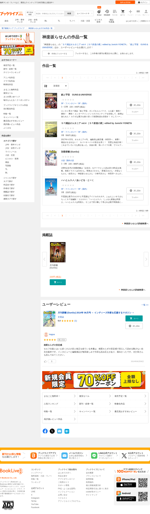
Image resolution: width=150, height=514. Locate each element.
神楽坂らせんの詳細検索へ (136, 223)
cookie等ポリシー (93, 492)
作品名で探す (9, 185)
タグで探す (8, 181)
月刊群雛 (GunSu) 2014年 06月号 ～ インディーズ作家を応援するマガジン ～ (96, 312)
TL (59, 21)
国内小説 (70, 160)
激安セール (8, 93)
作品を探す (62, 476)
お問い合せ (62, 495)
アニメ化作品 (9, 77)
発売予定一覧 (9, 65)
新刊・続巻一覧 (10, 69)
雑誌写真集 (111, 21)
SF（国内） (83, 103)
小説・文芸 (85, 21)
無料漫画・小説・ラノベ (41, 476)
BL (46, 21)
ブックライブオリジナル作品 (15, 105)
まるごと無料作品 (10, 90)
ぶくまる (7, 128)
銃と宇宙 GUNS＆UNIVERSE (76, 94)
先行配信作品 (9, 109)
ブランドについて (93, 476)
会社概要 (89, 473)
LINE (33, 491)
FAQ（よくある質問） (67, 489)
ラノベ (72, 21)
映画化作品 (8, 84)
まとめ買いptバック (11, 97)
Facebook (35, 507)
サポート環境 (63, 485)
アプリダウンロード (66, 479)
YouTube (34, 504)
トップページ (36, 473)
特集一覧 (7, 114)
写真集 (8, 166)
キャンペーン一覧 (10, 117)
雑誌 (7, 162)
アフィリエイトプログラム (69, 501)
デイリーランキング (11, 72)
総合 (6, 21)
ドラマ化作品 (9, 81)
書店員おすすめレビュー (13, 121)
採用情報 (89, 479)
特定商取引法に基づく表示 (97, 489)
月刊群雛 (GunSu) (54, 266)
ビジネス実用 (98, 21)
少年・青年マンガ (19, 21)
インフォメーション (66, 492)
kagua (52, 334)
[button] (58, 282)
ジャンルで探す (10, 178)
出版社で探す (9, 195)
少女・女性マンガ (33, 21)
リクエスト (62, 498)
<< (47, 77)
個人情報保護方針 (93, 485)
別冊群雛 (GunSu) (70, 151)
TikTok (33, 501)
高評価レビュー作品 (11, 124)
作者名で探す (9, 188)
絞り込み (30, 13)
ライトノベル (11, 152)
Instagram (35, 498)
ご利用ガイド (145, 21)
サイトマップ (91, 495)
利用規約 (89, 482)
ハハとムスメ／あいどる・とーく (77, 180)
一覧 (144, 305)
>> (143, 77)
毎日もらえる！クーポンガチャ (16, 100)
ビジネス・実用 (11, 159)
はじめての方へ (132, 21)
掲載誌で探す (9, 192)
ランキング (35, 482)
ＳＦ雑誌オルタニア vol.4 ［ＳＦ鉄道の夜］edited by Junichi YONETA (94, 44)
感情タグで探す (10, 199)
